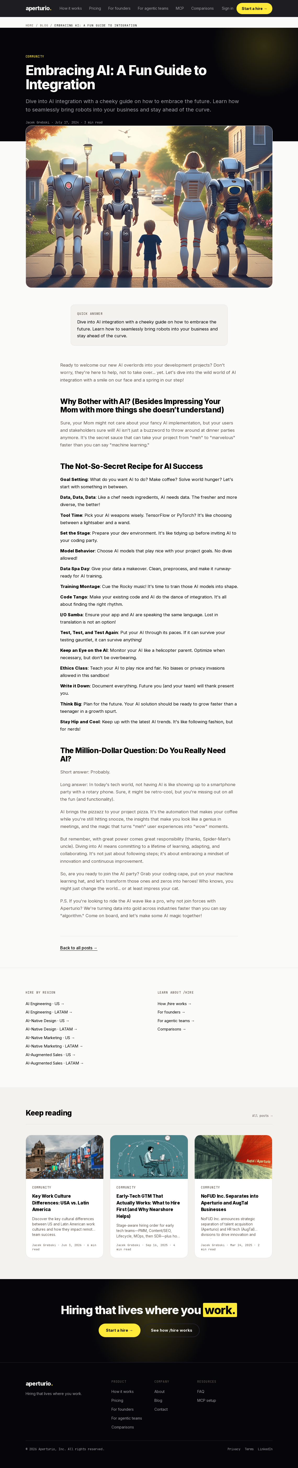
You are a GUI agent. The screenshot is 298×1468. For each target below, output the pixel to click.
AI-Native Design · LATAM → (52, 1029)
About (159, 1391)
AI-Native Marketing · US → (50, 1037)
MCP (180, 8)
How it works (71, 8)
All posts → (262, 1116)
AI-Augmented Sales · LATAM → (55, 1063)
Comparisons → (172, 1029)
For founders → (171, 1012)
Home (30, 25)
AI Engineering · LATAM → (49, 1012)
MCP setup (206, 1400)
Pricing (95, 8)
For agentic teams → (176, 1020)
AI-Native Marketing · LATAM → (54, 1046)
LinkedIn (265, 1449)
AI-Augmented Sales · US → (51, 1054)
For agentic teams (153, 8)
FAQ (200, 1391)
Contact (161, 1409)
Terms (249, 1449)
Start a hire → (254, 8)
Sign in (227, 8)
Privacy (234, 1449)
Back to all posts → (79, 947)
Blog (44, 25)
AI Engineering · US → (45, 1003)
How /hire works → (175, 1003)
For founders (119, 8)
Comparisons (202, 8)
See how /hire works (171, 1330)
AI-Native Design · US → (48, 1020)
